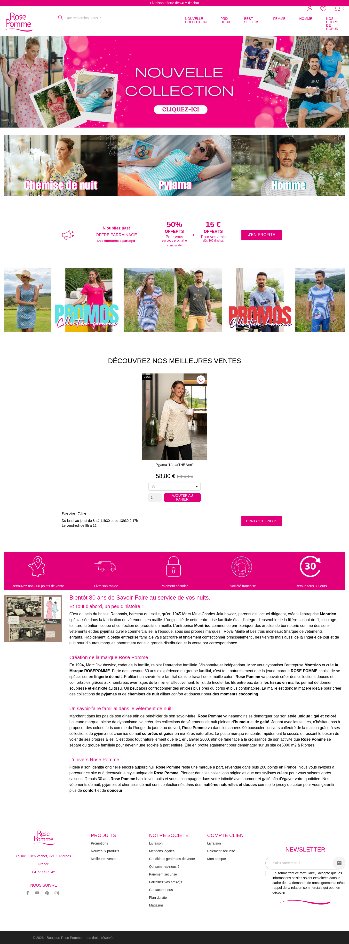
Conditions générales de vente (172, 859)
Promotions (99, 843)
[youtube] (37, 892)
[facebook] (27, 893)
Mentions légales (161, 851)
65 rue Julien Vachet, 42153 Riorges (43, 856)
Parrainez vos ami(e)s (165, 882)
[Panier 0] (339, 8)
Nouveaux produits (105, 851)
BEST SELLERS (251, 20)
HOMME (305, 19)
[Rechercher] (60, 17)
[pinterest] (47, 893)
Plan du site (158, 897)
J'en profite (261, 234)
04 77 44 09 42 (43, 872)
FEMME (279, 19)
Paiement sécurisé (163, 874)
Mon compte (216, 859)
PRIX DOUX (225, 20)
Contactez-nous (262, 521)
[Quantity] (155, 497)
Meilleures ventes (104, 859)
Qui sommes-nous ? (164, 866)
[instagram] (56, 893)
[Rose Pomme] (12, 21)
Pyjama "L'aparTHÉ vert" (174, 465)
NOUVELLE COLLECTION (195, 20)
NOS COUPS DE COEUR (332, 24)
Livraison (156, 843)
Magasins (156, 905)
